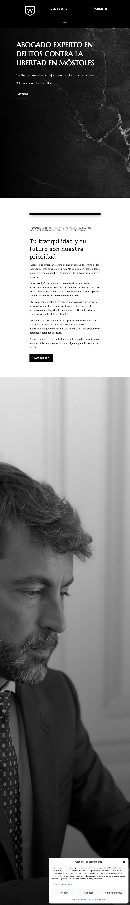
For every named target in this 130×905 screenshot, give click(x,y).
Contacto (22, 94)
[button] (123, 861)
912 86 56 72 (59, 8)
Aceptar (64, 892)
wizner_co (101, 8)
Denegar (88, 892)
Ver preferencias (113, 892)
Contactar (41, 357)
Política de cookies (78, 899)
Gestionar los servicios (63, 884)
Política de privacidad (96, 899)
